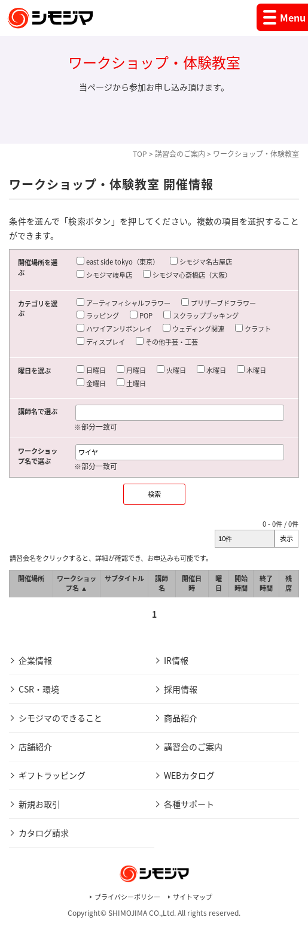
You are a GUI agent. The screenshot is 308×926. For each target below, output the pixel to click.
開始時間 (241, 583)
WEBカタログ (189, 775)
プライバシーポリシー (127, 897)
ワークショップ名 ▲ (76, 583)
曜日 (218, 583)
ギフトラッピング (52, 775)
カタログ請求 (44, 833)
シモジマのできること (60, 718)
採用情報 (180, 689)
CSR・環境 (39, 689)
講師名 (161, 583)
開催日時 (192, 583)
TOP (140, 153)
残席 (288, 583)
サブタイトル (124, 578)
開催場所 (31, 578)
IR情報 (176, 660)
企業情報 (35, 660)
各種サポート (189, 804)
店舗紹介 (35, 746)
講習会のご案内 (180, 153)
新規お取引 (39, 804)
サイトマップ (192, 897)
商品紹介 (180, 718)
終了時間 (266, 583)
